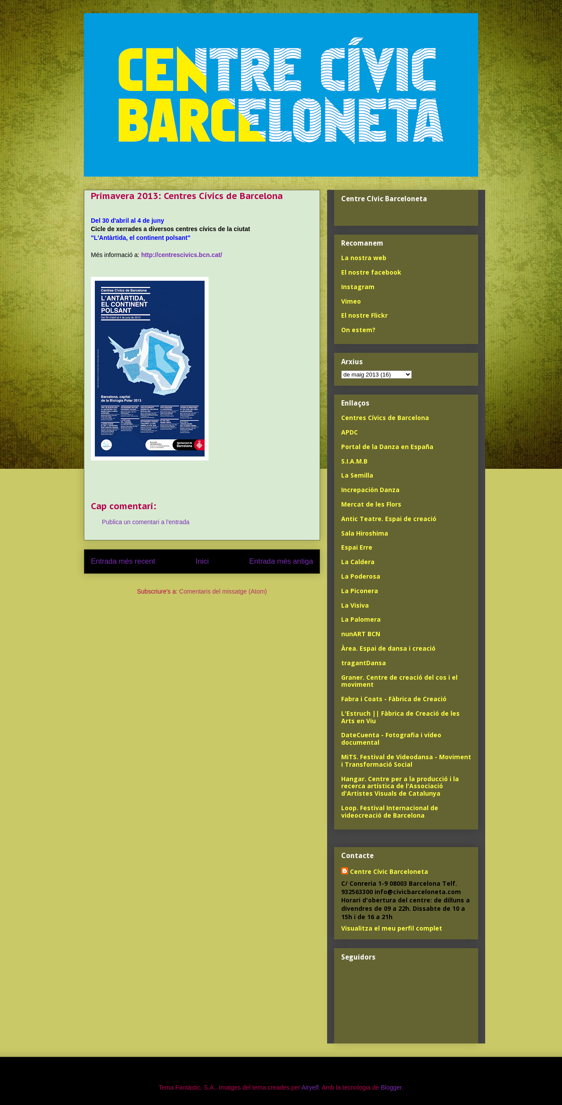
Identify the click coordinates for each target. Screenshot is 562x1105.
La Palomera (361, 619)
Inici (202, 561)
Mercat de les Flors (371, 504)
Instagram (358, 287)
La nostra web (363, 258)
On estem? (358, 330)
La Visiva (355, 605)
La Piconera (359, 591)
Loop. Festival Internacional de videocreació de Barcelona (389, 811)
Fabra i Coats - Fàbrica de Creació (394, 699)
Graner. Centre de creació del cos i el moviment (399, 681)
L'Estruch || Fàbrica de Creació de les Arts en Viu (400, 717)
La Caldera (358, 562)
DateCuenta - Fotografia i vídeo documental (391, 738)
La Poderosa (360, 576)
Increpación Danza (370, 489)
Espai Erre (356, 547)
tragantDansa (363, 663)
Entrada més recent (123, 561)
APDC (349, 432)
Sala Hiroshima (364, 533)
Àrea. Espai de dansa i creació (388, 648)
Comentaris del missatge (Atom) (223, 591)
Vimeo (351, 301)
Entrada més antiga (281, 561)
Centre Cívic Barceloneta (389, 871)
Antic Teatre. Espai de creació (388, 518)
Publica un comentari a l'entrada (146, 521)
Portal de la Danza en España (387, 446)
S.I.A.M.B (354, 461)
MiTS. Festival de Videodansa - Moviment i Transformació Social (406, 760)
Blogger (391, 1087)
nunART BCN (360, 634)
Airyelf (310, 1087)
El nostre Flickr (364, 315)
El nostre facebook (371, 272)
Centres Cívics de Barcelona (385, 417)
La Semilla (357, 475)
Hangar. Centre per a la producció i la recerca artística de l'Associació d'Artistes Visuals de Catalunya (400, 786)
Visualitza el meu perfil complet (391, 928)
